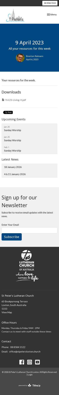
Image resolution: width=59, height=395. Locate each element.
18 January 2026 (13, 167)
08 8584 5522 (50, 3)
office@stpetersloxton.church (24, 351)
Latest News (10, 159)
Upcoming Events (13, 119)
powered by (29, 385)
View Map (7, 312)
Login (30, 374)
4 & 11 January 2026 (15, 174)
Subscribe (11, 237)
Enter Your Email (10, 224)
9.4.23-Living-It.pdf (14, 99)
